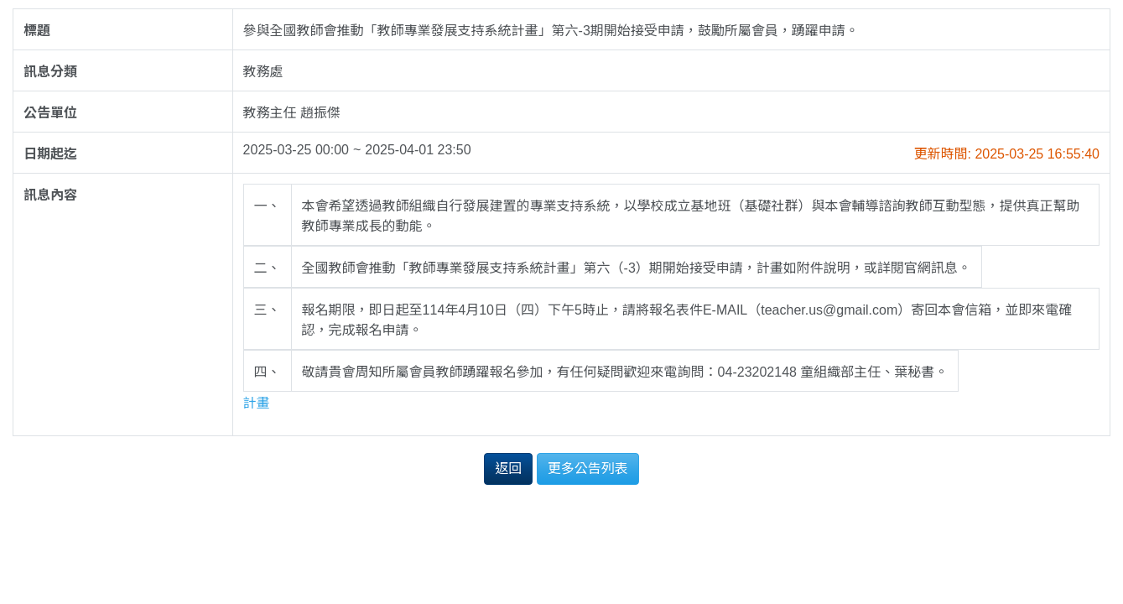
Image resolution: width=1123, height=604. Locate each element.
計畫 (256, 403)
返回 (508, 468)
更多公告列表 (588, 468)
